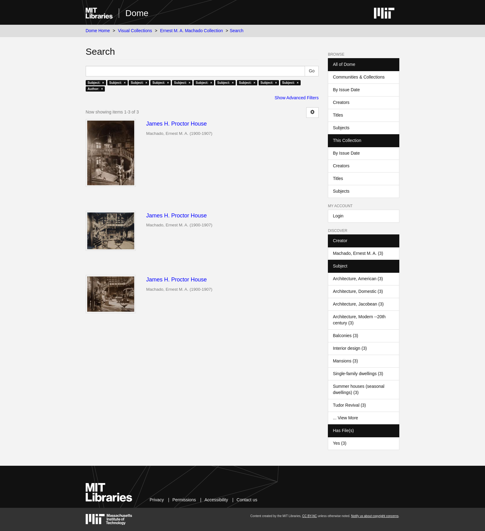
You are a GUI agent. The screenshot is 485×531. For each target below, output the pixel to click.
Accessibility (216, 499)
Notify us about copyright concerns (374, 516)
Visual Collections (135, 30)
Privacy (157, 499)
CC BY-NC (309, 516)
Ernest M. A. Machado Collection (191, 30)
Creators (341, 102)
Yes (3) (339, 443)
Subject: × (96, 82)
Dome (136, 13)
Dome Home (98, 30)
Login (338, 215)
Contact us (247, 499)
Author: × (95, 89)
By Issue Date (346, 89)
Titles (338, 115)
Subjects (341, 127)
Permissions (184, 499)
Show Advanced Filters (297, 97)
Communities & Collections (358, 77)
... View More (345, 417)
